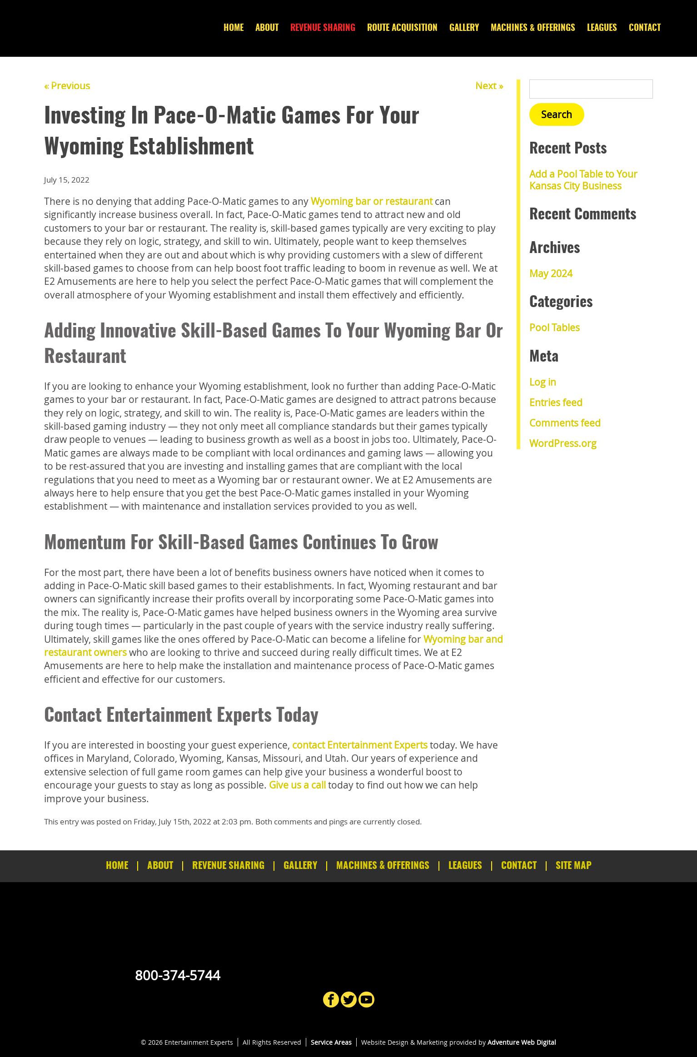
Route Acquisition (402, 28)
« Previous (67, 85)
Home (234, 28)
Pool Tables (554, 327)
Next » (489, 85)
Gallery (464, 28)
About (267, 28)
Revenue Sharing (322, 28)
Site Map (574, 866)
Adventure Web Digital (522, 1042)
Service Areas (331, 1042)
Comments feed (565, 423)
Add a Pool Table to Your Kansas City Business (583, 180)
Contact (645, 28)
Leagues (602, 28)
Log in (542, 382)
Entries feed (555, 402)
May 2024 (551, 273)
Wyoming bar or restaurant (372, 201)
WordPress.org (563, 443)
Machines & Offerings (533, 28)
